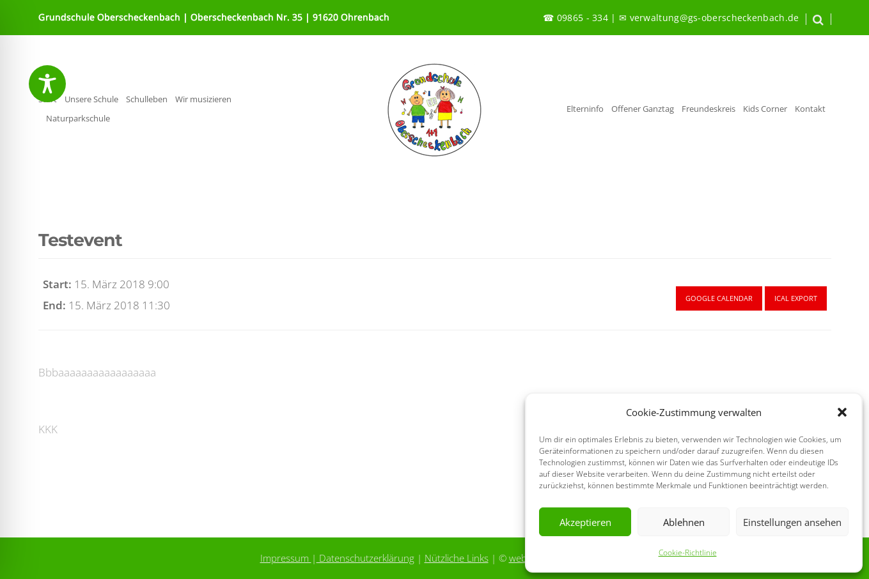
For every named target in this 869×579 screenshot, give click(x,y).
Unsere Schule (91, 99)
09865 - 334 (582, 18)
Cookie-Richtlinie (688, 552)
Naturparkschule (78, 118)
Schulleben (147, 99)
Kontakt (810, 109)
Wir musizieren (203, 99)
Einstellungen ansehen (792, 522)
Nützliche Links (457, 558)
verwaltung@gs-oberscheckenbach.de (714, 18)
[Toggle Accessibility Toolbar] (47, 84)
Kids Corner (765, 109)
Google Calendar (719, 298)
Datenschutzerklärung (365, 558)
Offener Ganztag (642, 109)
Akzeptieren (585, 522)
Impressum (285, 558)
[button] (842, 412)
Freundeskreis (708, 109)
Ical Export (795, 298)
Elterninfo (585, 109)
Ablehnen (684, 522)
